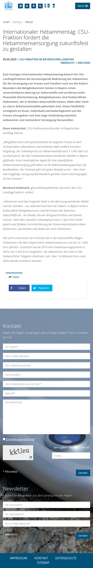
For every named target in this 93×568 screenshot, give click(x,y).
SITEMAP (43, 563)
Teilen (14, 277)
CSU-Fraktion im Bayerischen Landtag (46, 59)
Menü (83, 6)
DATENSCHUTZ (65, 558)
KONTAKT (41, 558)
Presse (29, 22)
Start (6, 22)
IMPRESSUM (18, 558)
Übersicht (67, 63)
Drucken (84, 63)
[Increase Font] (33, 6)
